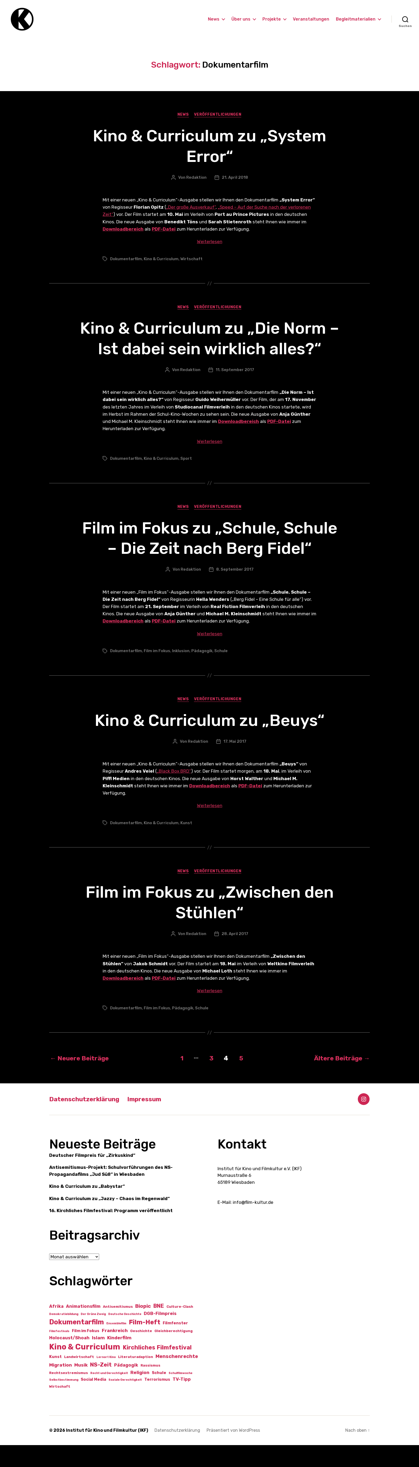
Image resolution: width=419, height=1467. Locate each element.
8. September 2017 (235, 591)
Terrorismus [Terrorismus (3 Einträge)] (157, 1401)
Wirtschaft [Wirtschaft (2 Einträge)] (59, 1408)
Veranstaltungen (311, 19)
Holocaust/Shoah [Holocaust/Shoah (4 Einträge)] (69, 1359)
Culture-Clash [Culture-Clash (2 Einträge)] (179, 1328)
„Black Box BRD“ (174, 793)
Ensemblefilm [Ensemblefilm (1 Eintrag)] (116, 1345)
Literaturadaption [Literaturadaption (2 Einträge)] (135, 1379)
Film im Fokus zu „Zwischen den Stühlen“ (209, 924)
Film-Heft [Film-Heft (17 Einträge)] (144, 1344)
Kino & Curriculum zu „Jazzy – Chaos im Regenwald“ (109, 1220)
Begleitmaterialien (355, 19)
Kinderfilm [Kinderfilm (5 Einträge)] (119, 1359)
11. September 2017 (235, 370)
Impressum (148, 1120)
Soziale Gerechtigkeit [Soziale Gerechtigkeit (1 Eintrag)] (125, 1401)
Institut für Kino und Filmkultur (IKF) (107, 1452)
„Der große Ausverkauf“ (191, 208)
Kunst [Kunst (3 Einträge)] (55, 1378)
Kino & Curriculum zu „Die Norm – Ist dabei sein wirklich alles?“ (209, 339)
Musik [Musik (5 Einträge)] (81, 1386)
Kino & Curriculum (161, 260)
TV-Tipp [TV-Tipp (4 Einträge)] (182, 1401)
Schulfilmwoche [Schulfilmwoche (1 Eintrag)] (180, 1394)
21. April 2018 (235, 178)
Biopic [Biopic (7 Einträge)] (143, 1328)
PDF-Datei (164, 230)
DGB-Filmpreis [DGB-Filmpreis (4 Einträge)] (160, 1335)
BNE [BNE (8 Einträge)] (158, 1327)
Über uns (240, 19)
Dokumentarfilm (126, 260)
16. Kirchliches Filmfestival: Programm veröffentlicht (111, 1232)
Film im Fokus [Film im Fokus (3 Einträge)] (85, 1352)
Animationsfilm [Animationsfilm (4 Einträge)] (83, 1327)
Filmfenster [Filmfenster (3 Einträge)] (175, 1344)
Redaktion (196, 178)
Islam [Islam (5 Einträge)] (98, 1359)
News (213, 19)
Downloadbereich (123, 230)
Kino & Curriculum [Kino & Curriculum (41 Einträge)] (84, 1368)
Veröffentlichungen (218, 115)
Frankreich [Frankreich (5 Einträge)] (115, 1352)
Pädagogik (201, 672)
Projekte (271, 19)
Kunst (186, 844)
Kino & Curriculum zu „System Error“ (209, 146)
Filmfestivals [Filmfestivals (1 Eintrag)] (59, 1353)
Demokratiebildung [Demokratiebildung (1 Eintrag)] (63, 1335)
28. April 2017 (235, 956)
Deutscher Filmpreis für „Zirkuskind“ (92, 1177)
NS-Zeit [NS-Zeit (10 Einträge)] (101, 1386)
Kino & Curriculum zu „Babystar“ (87, 1208)
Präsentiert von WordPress (233, 1452)
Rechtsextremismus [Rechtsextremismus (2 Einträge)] (68, 1394)
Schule (221, 672)
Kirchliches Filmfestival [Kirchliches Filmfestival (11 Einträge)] (157, 1369)
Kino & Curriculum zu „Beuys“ (209, 742)
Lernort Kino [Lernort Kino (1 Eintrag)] (106, 1379)
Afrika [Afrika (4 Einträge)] (56, 1327)
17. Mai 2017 (234, 763)
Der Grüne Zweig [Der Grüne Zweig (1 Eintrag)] (93, 1335)
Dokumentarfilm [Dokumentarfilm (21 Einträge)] (76, 1344)
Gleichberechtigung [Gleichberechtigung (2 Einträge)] (173, 1353)
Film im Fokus (157, 672)
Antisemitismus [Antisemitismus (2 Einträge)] (118, 1328)
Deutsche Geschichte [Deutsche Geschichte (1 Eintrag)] (124, 1335)
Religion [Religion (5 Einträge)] (139, 1394)
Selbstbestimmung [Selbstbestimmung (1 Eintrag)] (63, 1401)
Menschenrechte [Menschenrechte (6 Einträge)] (177, 1378)
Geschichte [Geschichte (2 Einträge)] (141, 1353)
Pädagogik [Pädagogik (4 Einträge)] (126, 1386)
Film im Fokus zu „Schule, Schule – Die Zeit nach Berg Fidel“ (209, 549)
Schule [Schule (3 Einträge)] (159, 1394)
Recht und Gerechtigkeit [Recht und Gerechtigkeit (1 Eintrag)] (109, 1394)
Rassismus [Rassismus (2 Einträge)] (150, 1387)
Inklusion (180, 672)
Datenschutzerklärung (85, 1120)
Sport (186, 459)
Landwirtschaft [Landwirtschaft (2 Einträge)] (79, 1379)
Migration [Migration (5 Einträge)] (60, 1386)
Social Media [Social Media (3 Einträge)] (93, 1401)
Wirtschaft (191, 260)
